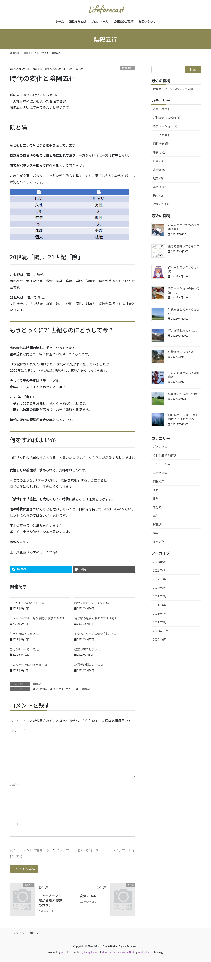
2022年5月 (160, 562)
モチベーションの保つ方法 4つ (95, 633)
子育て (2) (159, 152)
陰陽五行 (127, 68)
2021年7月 (160, 596)
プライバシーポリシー (27, 933)
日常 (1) (158, 161)
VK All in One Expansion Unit (118, 952)
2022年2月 (160, 587)
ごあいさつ (160, 446)
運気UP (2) (160, 187)
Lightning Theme (89, 952)
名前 (14, 784)
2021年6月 (160, 605)
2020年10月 (160, 631)
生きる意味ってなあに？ (25, 633)
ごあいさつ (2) (162, 109)
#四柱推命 (42, 689)
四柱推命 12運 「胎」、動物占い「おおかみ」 (184, 417)
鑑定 (156, 533)
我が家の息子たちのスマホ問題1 (95, 618)
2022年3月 (160, 579)
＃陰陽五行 (85, 689)
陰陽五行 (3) (161, 204)
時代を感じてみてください (91, 603)
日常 (156, 498)
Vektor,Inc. (144, 952)
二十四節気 (160, 473)
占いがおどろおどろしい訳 (27, 603)
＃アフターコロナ (63, 689)
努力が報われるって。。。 (25, 649)
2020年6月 (160, 639)
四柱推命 (158, 481)
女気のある (88, 895)
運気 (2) (158, 178)
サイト (15, 824)
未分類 (157, 507)
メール (16, 804)
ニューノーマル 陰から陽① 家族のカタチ (37, 618)
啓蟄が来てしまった (87, 649)
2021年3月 (160, 622)
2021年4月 (160, 614)
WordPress (67, 952)
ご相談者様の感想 (164, 455)
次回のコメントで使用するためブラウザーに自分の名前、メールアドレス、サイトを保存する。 (72, 853)
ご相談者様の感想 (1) (166, 118)
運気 (156, 516)
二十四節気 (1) (162, 135)
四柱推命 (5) (161, 143)
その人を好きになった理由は (28, 664)
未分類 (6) (159, 170)
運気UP (158, 524)
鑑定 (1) (158, 195)
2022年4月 (160, 570)
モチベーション (163, 464)
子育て (157, 490)
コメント (17, 730)
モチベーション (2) (165, 126)
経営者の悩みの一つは (88, 664)
